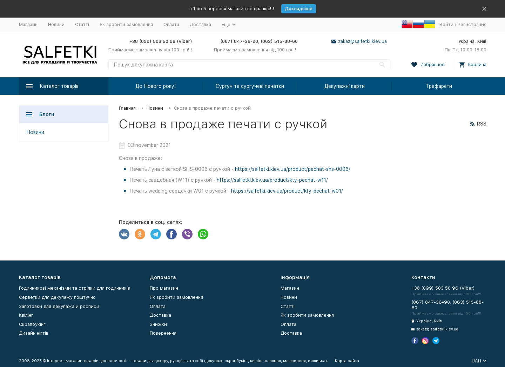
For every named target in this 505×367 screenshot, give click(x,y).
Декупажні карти (344, 86)
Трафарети (439, 86)
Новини (56, 24)
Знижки (158, 324)
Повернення (163, 333)
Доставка (200, 24)
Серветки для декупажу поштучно (57, 297)
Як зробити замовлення (126, 24)
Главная (127, 108)
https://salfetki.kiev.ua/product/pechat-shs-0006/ (292, 169)
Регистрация (472, 24)
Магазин (28, 24)
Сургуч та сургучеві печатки (250, 86)
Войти (446, 24)
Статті (82, 24)
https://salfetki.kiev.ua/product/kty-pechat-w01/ (287, 191)
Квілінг (26, 315)
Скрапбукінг (32, 324)
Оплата (171, 24)
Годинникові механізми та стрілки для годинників (74, 288)
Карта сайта (347, 361)
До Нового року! (155, 86)
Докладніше (298, 8)
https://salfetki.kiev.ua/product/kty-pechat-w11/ (272, 180)
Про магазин (164, 288)
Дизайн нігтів (33, 333)
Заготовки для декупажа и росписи (59, 306)
